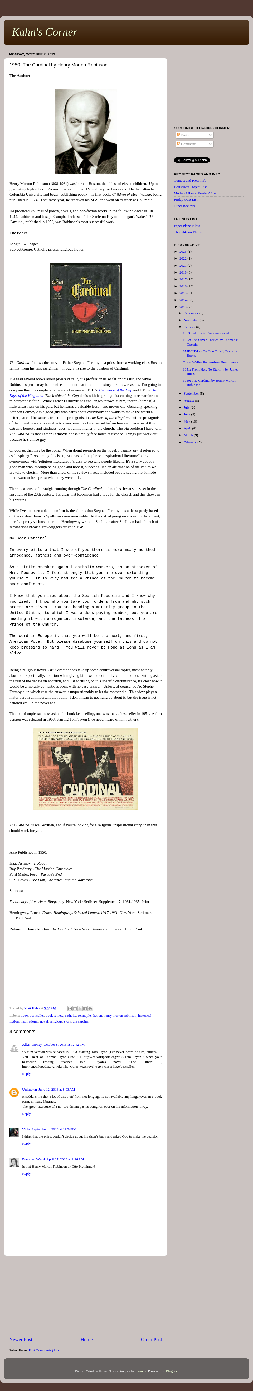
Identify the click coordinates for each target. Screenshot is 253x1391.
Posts (183, 135)
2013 (183, 307)
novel (44, 1021)
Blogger (171, 1371)
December (191, 313)
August (189, 400)
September (192, 393)
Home (87, 1339)
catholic (70, 1016)
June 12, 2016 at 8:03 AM (56, 1089)
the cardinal (81, 1021)
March (189, 435)
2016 (183, 286)
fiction (97, 1016)
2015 (183, 293)
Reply (26, 1074)
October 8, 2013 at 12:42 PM (64, 1045)
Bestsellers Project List (190, 187)
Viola (26, 1129)
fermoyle (84, 1016)
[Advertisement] (85, 1296)
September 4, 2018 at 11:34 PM (54, 1129)
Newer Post (20, 1339)
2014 (183, 300)
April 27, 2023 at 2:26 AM (65, 1159)
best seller (37, 1016)
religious (56, 1021)
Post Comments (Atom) (45, 1350)
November (192, 320)
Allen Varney (32, 1045)
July (187, 407)
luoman (140, 1371)
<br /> (85, 969)
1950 (24, 1016)
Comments (187, 144)
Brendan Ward (33, 1159)
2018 (183, 272)
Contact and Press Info (190, 181)
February (190, 442)
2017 (183, 279)
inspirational (29, 1021)
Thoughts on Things (188, 232)
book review (54, 1016)
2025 (183, 251)
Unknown (29, 1089)
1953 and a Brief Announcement (206, 333)
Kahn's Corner (44, 32)
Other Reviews (184, 206)
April (188, 428)
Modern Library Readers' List (195, 193)
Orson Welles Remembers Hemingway (210, 362)
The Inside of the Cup (115, 390)
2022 (183, 258)
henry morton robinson (120, 1016)
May (187, 421)
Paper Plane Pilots (187, 226)
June (187, 414)
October (190, 327)
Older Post (151, 1339)
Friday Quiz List (185, 200)
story (67, 1021)
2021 (183, 265)
